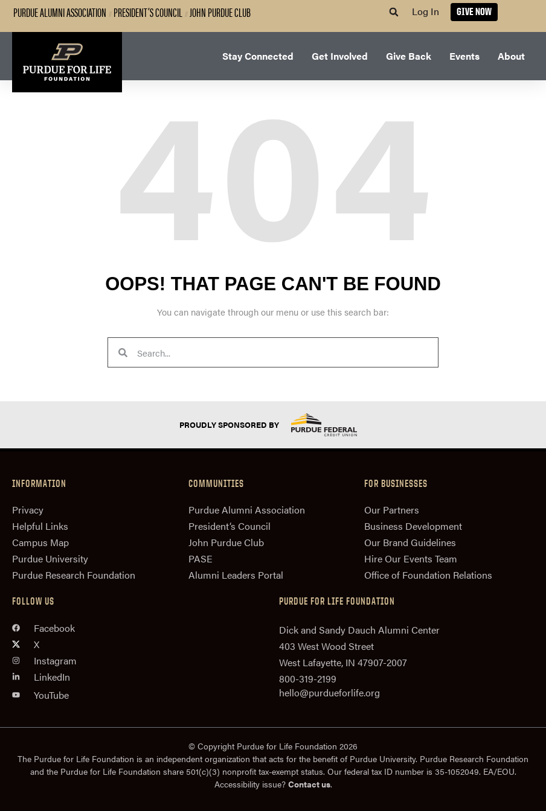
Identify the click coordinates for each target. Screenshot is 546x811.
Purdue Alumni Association (59, 12)
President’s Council (148, 12)
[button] (394, 12)
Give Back (408, 56)
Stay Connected (258, 56)
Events (464, 56)
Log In (425, 11)
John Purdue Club (220, 12)
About (511, 56)
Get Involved (340, 56)
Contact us (309, 784)
